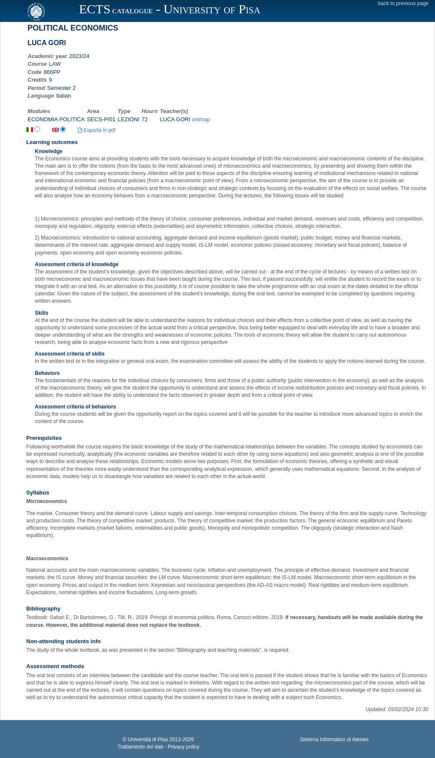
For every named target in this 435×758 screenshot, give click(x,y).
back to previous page (403, 3)
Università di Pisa (148, 740)
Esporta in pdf (96, 130)
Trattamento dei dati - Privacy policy (158, 747)
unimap (201, 119)
